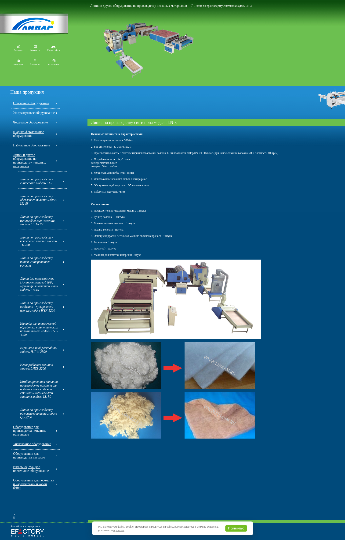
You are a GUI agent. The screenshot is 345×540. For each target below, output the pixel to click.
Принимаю (236, 528)
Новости (18, 63)
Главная (18, 49)
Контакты (35, 49)
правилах (118, 530)
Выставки (53, 63)
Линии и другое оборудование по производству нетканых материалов (138, 5)
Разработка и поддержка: (25, 526)
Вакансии (35, 63)
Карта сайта (53, 49)
